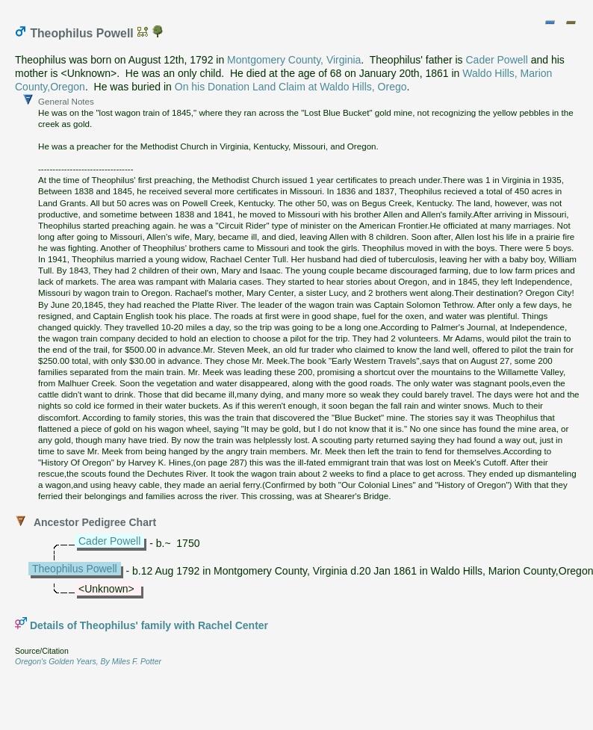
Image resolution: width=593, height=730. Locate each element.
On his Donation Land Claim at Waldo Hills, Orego (291, 87)
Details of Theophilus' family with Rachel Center (149, 625)
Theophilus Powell (74, 569)
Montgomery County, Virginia (294, 60)
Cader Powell (497, 60)
